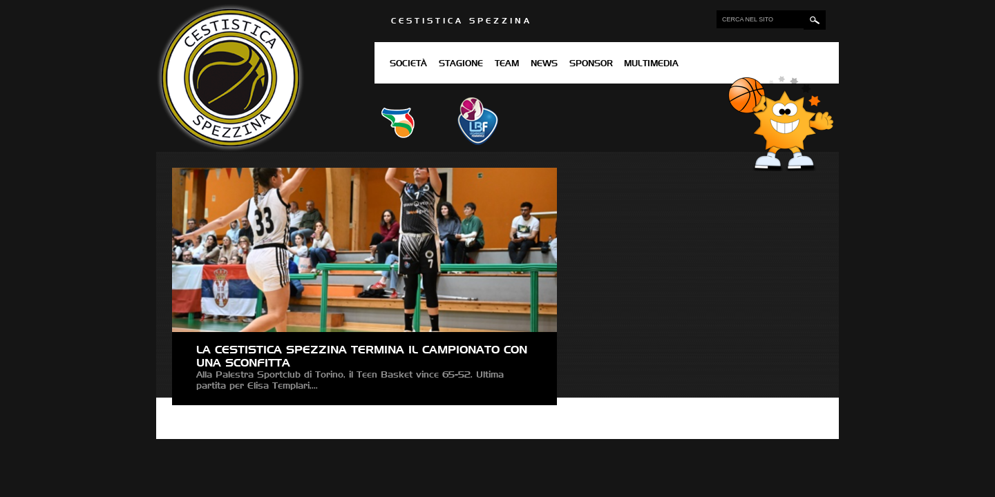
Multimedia (651, 64)
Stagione (461, 64)
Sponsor (591, 64)
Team (507, 64)
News (544, 64)
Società (408, 64)
